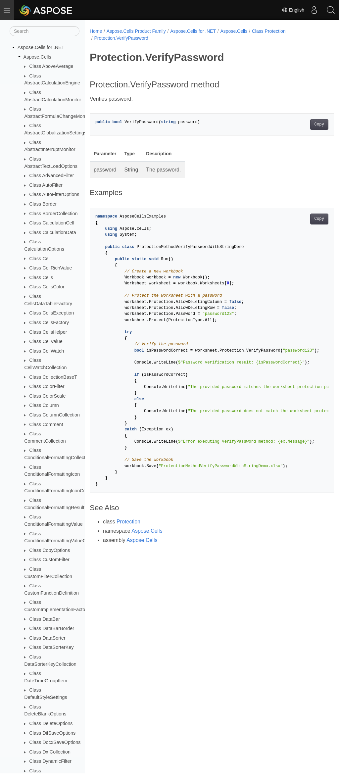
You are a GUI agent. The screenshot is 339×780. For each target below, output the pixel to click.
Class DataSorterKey (51, 647)
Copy (302, 124)
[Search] (44, 31)
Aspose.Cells (37, 57)
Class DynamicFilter (50, 761)
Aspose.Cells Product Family (136, 31)
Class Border (43, 204)
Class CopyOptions (49, 550)
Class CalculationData (52, 232)
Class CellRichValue (50, 267)
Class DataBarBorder (51, 628)
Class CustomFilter (49, 559)
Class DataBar (44, 619)
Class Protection (269, 31)
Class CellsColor (46, 286)
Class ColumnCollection (54, 414)
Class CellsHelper (48, 332)
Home (96, 31)
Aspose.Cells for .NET (41, 47)
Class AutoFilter (46, 185)
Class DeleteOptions (51, 723)
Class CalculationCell (51, 222)
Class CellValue (46, 341)
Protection (128, 521)
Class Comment (46, 424)
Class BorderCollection (53, 213)
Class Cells (41, 277)
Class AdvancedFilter (51, 175)
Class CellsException (51, 313)
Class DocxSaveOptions (54, 742)
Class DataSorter (47, 638)
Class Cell (40, 258)
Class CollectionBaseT (53, 377)
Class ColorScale (47, 396)
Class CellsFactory (49, 322)
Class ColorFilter (46, 386)
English (293, 10)
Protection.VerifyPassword (121, 38)
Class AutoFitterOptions (54, 194)
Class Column (44, 405)
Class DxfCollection (50, 752)
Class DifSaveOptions (52, 733)
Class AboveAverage (51, 66)
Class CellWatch (46, 351)
